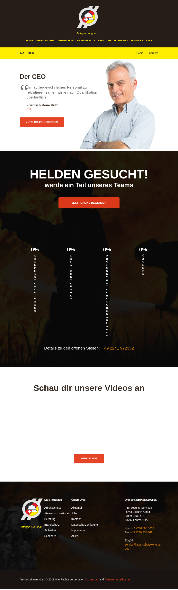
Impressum (78, 530)
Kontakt (75, 519)
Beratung (104, 40)
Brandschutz (86, 40)
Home (29, 40)
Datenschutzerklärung (84, 525)
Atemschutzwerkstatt (56, 513)
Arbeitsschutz (46, 40)
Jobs (149, 40)
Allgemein (77, 508)
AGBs (74, 536)
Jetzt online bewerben (45, 122)
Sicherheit (120, 40)
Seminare (136, 40)
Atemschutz (66, 40)
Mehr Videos (89, 459)
